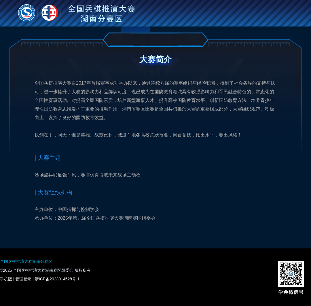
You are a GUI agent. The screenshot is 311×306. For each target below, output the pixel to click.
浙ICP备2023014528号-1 (57, 279)
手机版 (6, 279)
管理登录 (23, 279)
